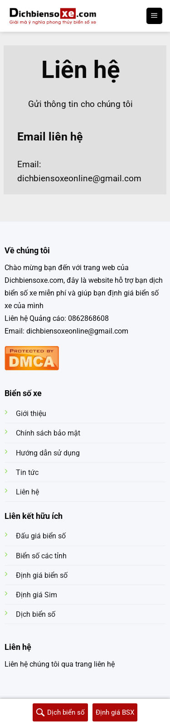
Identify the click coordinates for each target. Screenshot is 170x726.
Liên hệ (27, 492)
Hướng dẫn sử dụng (48, 453)
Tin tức (27, 472)
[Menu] (154, 16)
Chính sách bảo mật (48, 433)
